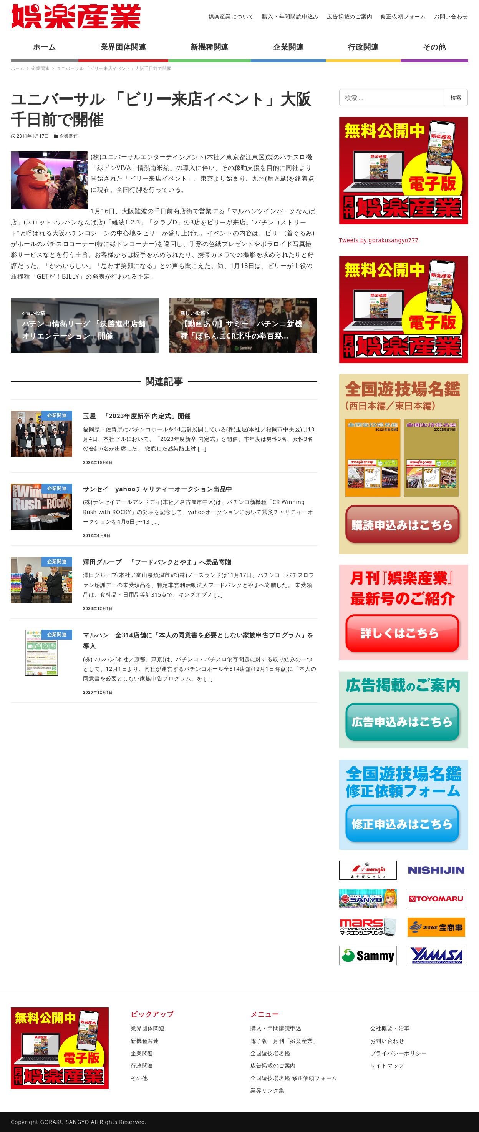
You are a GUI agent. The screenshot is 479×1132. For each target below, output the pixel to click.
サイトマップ (387, 1065)
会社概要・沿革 (390, 1028)
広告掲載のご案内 (349, 16)
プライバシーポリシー (398, 1053)
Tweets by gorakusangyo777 (379, 240)
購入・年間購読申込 (276, 1028)
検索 (456, 97)
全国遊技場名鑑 (270, 1053)
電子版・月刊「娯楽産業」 (284, 1040)
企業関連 (69, 136)
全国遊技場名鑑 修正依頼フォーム (293, 1078)
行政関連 (142, 1065)
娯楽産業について (231, 16)
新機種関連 (145, 1040)
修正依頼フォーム (403, 16)
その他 (139, 1078)
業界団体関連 (148, 1028)
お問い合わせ (451, 16)
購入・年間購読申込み (290, 16)
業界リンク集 (267, 1090)
